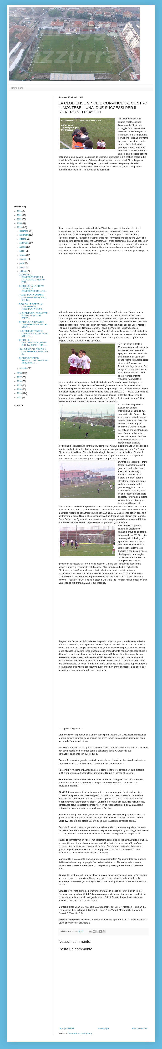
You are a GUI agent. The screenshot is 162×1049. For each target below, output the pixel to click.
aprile (22, 263)
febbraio (23, 271)
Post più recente (66, 1028)
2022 (19, 215)
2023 (19, 211)
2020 (19, 223)
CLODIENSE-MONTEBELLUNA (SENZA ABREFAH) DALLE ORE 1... (33, 342)
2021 (19, 219)
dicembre (24, 231)
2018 (19, 373)
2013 (19, 393)
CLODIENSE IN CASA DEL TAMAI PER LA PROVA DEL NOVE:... (33, 324)
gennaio (23, 368)
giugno (22, 255)
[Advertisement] (27, 148)
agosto (22, 247)
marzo (22, 267)
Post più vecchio (139, 1028)
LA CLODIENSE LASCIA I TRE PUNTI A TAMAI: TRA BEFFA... (33, 315)
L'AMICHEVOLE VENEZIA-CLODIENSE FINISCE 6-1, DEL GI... (32, 297)
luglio (22, 251)
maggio (23, 259)
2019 (19, 227)
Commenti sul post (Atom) (80, 1033)
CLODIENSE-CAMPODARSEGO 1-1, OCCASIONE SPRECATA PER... (32, 278)
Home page (17, 88)
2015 (19, 385)
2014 (19, 389)
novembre (24, 235)
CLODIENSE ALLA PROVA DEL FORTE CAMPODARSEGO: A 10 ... (33, 288)
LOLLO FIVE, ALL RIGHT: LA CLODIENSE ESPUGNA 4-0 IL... (33, 351)
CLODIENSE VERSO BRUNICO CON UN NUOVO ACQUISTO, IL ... (33, 360)
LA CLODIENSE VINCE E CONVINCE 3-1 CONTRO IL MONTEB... (33, 333)
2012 (19, 397)
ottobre (23, 239)
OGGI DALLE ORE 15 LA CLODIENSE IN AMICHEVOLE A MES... (31, 306)
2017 (19, 377)
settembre (24, 243)
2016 (19, 381)
